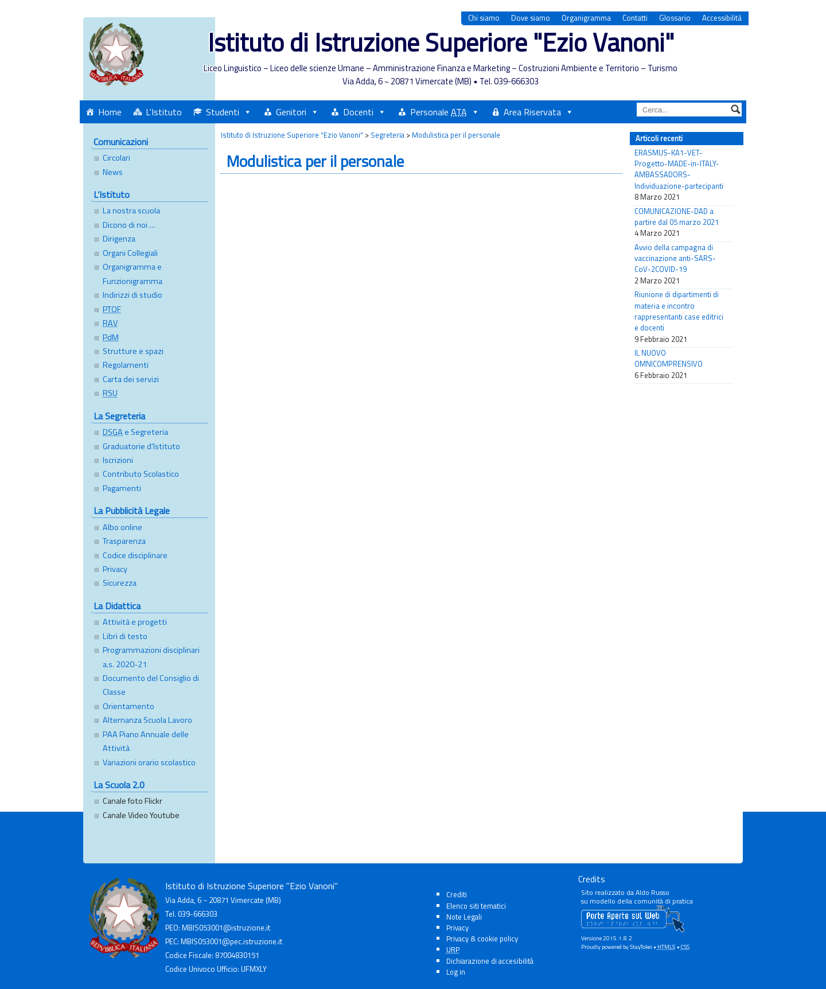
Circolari (116, 157)
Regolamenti (126, 365)
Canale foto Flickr (132, 801)
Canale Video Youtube (141, 815)
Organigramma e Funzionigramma (132, 273)
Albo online (122, 527)
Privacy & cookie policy (482, 938)
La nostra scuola (131, 210)
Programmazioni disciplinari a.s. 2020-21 (151, 657)
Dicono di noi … (129, 225)
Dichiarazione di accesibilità (489, 961)
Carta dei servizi (131, 379)
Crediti (456, 894)
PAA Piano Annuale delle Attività (146, 741)
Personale (438, 112)
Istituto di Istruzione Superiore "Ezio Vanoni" (441, 42)
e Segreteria (135, 432)
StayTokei (641, 947)
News (113, 172)
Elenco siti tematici (476, 906)
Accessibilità (722, 18)
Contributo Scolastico (141, 474)
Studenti (222, 112)
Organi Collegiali (130, 253)
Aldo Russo (652, 892)
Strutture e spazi (133, 351)
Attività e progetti (135, 622)
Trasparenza (124, 541)
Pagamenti (122, 488)
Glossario (675, 18)
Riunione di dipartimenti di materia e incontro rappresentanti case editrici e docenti (678, 311)
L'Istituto (164, 112)
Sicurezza (120, 583)
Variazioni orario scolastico (149, 762)
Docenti (358, 112)
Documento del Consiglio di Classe (151, 685)
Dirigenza (119, 238)
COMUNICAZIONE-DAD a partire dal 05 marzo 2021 (676, 217)
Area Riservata (532, 112)
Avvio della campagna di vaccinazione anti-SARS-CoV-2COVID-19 (675, 258)
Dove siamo (530, 18)
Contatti (635, 18)
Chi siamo (484, 18)
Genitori (291, 112)
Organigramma (586, 18)
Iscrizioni (118, 460)
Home (110, 112)
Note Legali (464, 916)
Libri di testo (125, 636)
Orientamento (128, 706)
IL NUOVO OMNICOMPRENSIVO (668, 358)
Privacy (115, 569)
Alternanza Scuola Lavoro (147, 720)
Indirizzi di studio (132, 295)
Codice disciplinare (135, 555)
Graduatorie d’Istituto (141, 446)
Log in (455, 972)
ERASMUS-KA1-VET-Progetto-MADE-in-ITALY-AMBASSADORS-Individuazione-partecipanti (678, 169)
